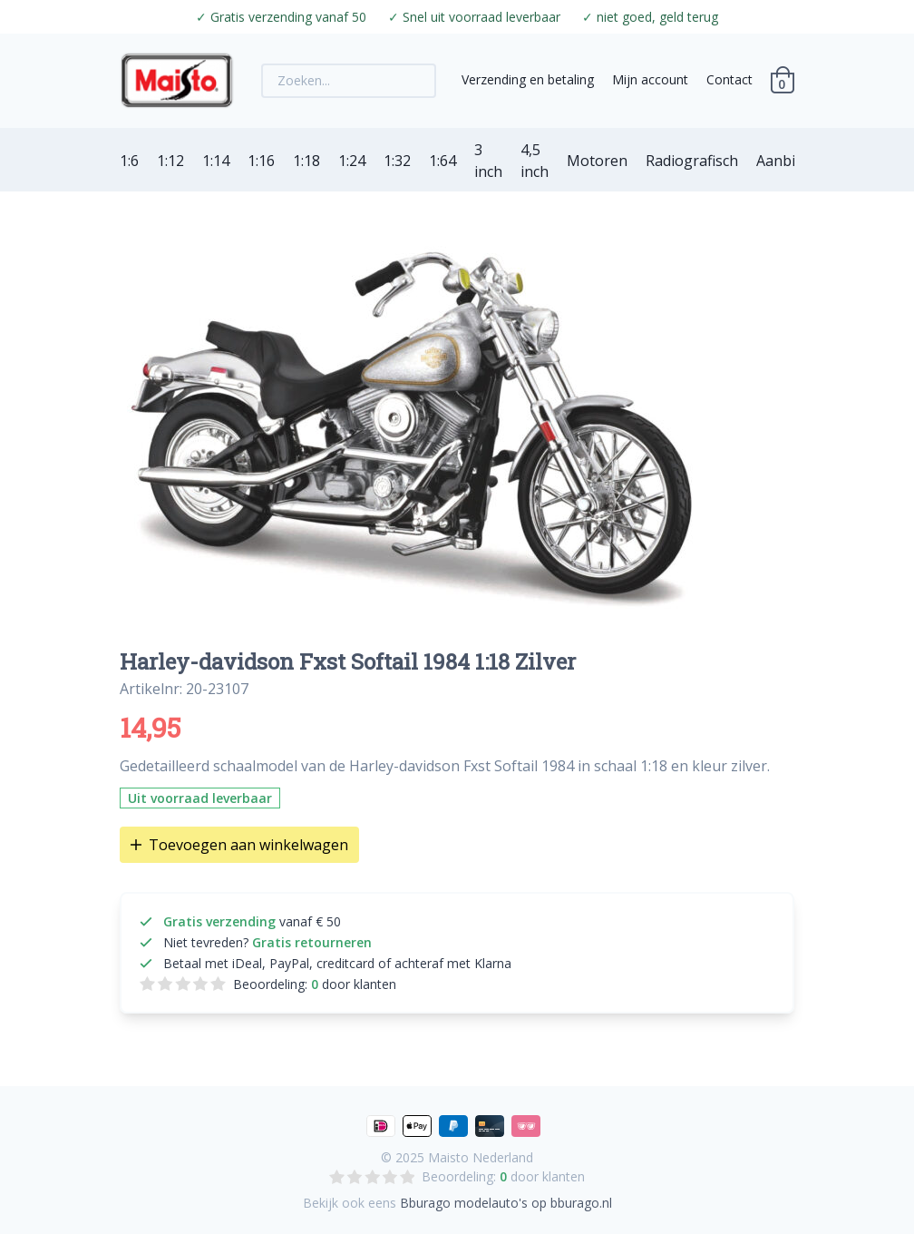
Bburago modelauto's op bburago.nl (506, 1202)
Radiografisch (692, 161)
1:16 (261, 161)
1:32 (397, 161)
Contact (729, 79)
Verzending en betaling (528, 79)
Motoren (597, 161)
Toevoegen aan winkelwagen (239, 845)
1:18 (306, 161)
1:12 (170, 161)
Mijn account (650, 79)
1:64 (442, 161)
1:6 (129, 161)
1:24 (351, 161)
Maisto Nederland (480, 1157)
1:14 (215, 161)
